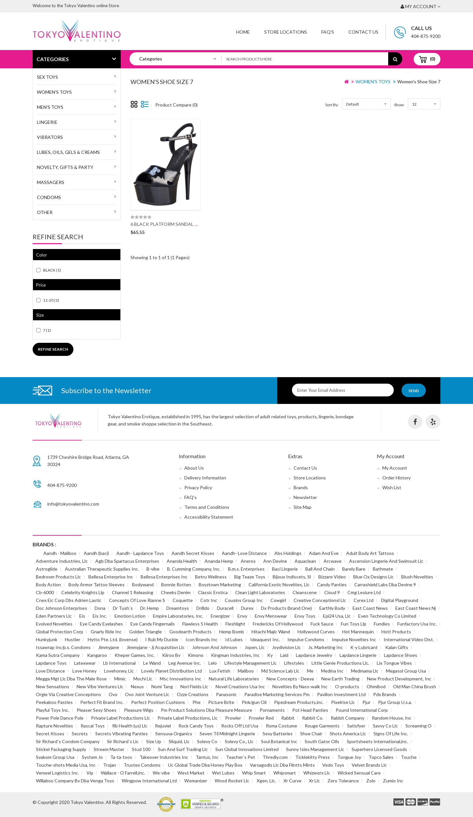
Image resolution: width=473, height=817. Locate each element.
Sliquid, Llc (179, 741)
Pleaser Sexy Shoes (96, 710)
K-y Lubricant (364, 647)
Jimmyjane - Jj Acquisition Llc (156, 647)
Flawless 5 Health (200, 623)
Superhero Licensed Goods (379, 749)
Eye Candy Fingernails (152, 623)
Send (413, 390)
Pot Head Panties (310, 710)
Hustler (72, 639)
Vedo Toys (333, 765)
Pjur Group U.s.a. (395, 702)
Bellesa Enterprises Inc (164, 576)
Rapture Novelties (54, 725)
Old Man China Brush (414, 686)
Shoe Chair (311, 733)
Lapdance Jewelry (314, 655)
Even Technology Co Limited (387, 616)
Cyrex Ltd (364, 600)
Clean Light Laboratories (260, 592)
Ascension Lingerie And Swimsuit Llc (386, 561)
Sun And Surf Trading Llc (183, 749)
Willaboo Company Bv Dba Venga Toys (75, 780)
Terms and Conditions (206, 507)
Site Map (303, 507)
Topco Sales (381, 757)
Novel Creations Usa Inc (240, 686)
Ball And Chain (320, 569)
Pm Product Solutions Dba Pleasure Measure (206, 710)
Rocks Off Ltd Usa (239, 725)
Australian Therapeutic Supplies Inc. (102, 569)
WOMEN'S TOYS (54, 92)
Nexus (137, 686)
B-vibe (153, 569)
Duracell (225, 608)
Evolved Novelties (54, 623)
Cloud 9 (332, 592)
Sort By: (332, 104)
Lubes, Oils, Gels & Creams (68, 152)
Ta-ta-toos (121, 757)
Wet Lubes (223, 772)
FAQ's (190, 497)
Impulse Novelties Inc (354, 639)
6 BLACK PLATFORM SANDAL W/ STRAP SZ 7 (178, 224)
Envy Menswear (271, 616)
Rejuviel (163, 725)
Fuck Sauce (322, 623)
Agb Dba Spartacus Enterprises (127, 561)
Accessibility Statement (208, 517)
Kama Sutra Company (58, 655)
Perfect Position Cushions (158, 702)
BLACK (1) (52, 270)
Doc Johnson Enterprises (61, 608)
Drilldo (202, 608)
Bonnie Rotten (176, 584)
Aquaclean (305, 561)
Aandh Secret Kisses (193, 553)
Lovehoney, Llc (119, 671)
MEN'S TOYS (50, 107)
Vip (89, 772)
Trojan (109, 765)
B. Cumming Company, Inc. (194, 569)
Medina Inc (332, 671)
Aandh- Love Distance (244, 553)
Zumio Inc (393, 780)
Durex (247, 608)
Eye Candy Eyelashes (101, 623)
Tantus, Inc (207, 757)
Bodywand (143, 584)
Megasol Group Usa (406, 671)
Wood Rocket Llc (232, 780)
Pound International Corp (362, 710)
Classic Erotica (213, 592)
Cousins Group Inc (244, 600)
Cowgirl (278, 600)
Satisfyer (356, 725)
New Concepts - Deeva (290, 678)
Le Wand (152, 663)
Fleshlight (235, 623)
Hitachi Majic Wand (271, 631)
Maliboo (246, 671)
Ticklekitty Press (312, 757)
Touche (409, 757)
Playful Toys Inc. (52, 710)
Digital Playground (399, 600)
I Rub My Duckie (161, 639)
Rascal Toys (93, 725)
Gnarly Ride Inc (106, 631)
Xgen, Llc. (266, 780)
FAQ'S (327, 32)
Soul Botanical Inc (279, 741)
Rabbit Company (347, 718)
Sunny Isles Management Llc (315, 749)
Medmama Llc (364, 671)
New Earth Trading (340, 678)
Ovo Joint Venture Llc (147, 694)
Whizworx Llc (316, 772)
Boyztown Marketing (220, 584)
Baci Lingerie (285, 569)
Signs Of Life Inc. (391, 733)
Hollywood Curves (316, 631)
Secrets (80, 733)
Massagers (50, 182)
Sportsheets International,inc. (377, 741)
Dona (100, 608)
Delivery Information (205, 477)
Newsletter (305, 497)
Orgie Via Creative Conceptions (68, 694)
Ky (270, 655)
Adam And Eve (324, 553)
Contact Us (363, 32)
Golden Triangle (145, 631)
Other (45, 212)
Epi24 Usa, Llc (337, 616)
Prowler (233, 718)
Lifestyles (294, 663)
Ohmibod (376, 686)
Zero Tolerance (343, 780)
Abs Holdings (287, 553)
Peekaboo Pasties (54, 702)
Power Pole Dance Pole (60, 718)
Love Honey (84, 671)
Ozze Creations (192, 694)
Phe (196, 702)
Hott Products (396, 631)
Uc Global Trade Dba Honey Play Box (205, 765)
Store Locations (285, 32)
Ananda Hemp (219, 561)
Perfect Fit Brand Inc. (102, 702)
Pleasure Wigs (138, 710)
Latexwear (85, 663)
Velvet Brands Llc (369, 765)
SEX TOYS (47, 77)
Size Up (153, 741)
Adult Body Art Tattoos (370, 553)
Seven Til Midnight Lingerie (227, 733)
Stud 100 (141, 749)
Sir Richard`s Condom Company (67, 741)
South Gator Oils (322, 741)
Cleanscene (305, 592)
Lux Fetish (219, 671)
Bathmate (383, 569)
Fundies (382, 623)
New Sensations (52, 686)
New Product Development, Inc (399, 678)
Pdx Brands (384, 694)
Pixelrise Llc (343, 702)
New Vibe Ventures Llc (100, 686)
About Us (194, 468)
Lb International (119, 663)
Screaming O (418, 725)
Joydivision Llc (286, 647)
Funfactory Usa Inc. (417, 623)
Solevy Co (207, 741)
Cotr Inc (208, 600)
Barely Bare (353, 569)
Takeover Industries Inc (164, 757)
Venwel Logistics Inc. (57, 772)
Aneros (248, 561)
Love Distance (50, 671)
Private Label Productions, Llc (188, 718)
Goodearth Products (190, 631)
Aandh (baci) (96, 553)
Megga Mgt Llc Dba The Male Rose (71, 678)
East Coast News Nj (415, 608)
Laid (284, 655)
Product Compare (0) (176, 105)
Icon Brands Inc (202, 639)
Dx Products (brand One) (286, 608)
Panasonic (226, 694)
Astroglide (46, 569)
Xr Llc (314, 780)
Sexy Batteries (278, 733)
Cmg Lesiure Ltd (364, 592)
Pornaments (272, 710)
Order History (396, 477)
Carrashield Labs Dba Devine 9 (385, 584)
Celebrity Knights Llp (82, 592)
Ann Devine (275, 561)
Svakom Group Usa (55, 757)
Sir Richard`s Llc (123, 741)
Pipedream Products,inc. (299, 702)
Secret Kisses (50, 733)
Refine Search (53, 349)
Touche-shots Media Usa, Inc (66, 765)
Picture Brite (221, 702)
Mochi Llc (142, 678)
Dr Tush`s (123, 608)
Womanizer (195, 780)
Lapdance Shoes (400, 655)
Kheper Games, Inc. (134, 655)
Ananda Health (182, 561)
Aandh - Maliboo (59, 553)
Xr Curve (292, 780)
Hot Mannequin (358, 631)
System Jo (92, 757)
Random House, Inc (391, 718)
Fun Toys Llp (353, 623)
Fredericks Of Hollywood (278, 623)
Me (310, 671)
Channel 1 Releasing (132, 592)
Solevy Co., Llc (239, 741)
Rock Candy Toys (196, 725)
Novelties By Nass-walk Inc (300, 686)
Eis (82, 616)
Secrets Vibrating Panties (121, 733)
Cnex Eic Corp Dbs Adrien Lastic (68, 600)
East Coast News (370, 608)
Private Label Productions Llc (120, 718)
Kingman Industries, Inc (235, 655)
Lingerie (47, 122)
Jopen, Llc (255, 647)
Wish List (391, 487)
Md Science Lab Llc (280, 671)
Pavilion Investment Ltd (341, 694)
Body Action (48, 584)
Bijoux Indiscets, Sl (292, 576)
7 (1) (47, 330)
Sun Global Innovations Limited (247, 749)
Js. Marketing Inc (325, 647)
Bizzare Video (332, 576)
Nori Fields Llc (194, 686)
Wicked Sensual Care (359, 772)
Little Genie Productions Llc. (340, 663)
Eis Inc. (100, 616)
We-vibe (161, 772)
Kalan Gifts (396, 647)
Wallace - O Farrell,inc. (123, 772)
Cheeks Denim (176, 592)
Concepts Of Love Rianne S (137, 600)
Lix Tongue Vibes (394, 663)
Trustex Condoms (142, 765)
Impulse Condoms (305, 639)
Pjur (366, 702)
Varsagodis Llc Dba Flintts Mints (282, 765)
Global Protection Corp (59, 631)
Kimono (196, 655)
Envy (242, 616)
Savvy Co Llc (385, 725)
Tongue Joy (349, 757)
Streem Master (109, 749)
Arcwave (333, 561)
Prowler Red (261, 718)
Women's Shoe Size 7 (418, 81)
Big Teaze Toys (249, 576)
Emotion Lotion (129, 616)
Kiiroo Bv (171, 655)
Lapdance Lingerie (358, 655)
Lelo (212, 663)
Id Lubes (234, 639)
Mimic (120, 678)
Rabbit (288, 718)
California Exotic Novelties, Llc (279, 584)
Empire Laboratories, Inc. (178, 616)
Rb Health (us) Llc (129, 725)
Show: (399, 104)
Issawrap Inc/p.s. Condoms (63, 647)
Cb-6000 (45, 592)
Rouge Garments (322, 725)
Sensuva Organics (173, 733)
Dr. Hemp (149, 608)
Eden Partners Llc (54, 616)
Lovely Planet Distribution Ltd (171, 671)
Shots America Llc (348, 733)
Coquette (183, 600)
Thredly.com (275, 757)
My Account (394, 468)
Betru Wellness (211, 576)
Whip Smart (254, 772)
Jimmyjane (108, 647)
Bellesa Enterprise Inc (110, 576)
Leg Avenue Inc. (184, 663)
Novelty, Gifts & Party (65, 167)
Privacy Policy (198, 487)
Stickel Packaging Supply (61, 749)
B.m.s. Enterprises (246, 569)
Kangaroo (97, 655)
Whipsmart (284, 772)
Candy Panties (332, 584)
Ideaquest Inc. (265, 639)
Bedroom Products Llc (58, 576)
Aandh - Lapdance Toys (140, 553)
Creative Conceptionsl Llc (320, 600)
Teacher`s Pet (240, 757)
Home (243, 32)
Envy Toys (305, 616)
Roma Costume (281, 725)
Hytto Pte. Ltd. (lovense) (113, 639)
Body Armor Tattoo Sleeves (97, 584)
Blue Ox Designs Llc (373, 576)
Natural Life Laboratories (234, 678)
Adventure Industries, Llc (62, 561)
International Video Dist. (409, 639)
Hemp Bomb (231, 631)
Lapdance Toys (51, 663)
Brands (301, 487)
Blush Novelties (417, 576)
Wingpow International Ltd (149, 780)
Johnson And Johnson (214, 647)
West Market (191, 772)
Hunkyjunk (46, 639)
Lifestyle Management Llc (250, 663)
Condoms (49, 197)
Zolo (370, 780)
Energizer (220, 616)
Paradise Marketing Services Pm (277, 694)
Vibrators (50, 137)
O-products (347, 686)
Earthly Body (332, 608)
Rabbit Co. (312, 718)
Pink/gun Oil (254, 702)
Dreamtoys (177, 608)
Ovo (113, 694)
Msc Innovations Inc (180, 678)
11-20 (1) (51, 300)
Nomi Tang (162, 686)
